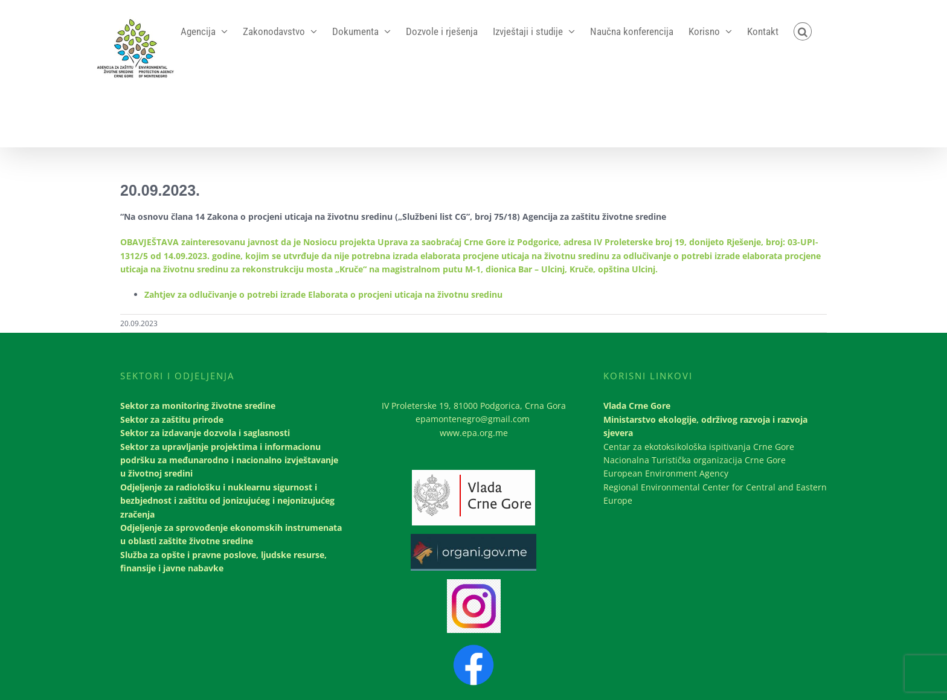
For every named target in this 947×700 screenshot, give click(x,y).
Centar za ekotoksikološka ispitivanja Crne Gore (698, 446)
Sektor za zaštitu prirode (171, 419)
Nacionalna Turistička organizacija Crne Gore (694, 460)
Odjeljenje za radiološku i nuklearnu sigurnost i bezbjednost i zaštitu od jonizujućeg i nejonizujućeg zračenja (227, 500)
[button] (803, 31)
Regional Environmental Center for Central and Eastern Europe (715, 493)
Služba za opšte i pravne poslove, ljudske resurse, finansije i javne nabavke (223, 561)
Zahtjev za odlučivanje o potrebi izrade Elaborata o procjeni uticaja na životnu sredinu (323, 294)
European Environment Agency (665, 473)
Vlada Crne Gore (636, 405)
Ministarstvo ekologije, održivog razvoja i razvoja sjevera (705, 426)
